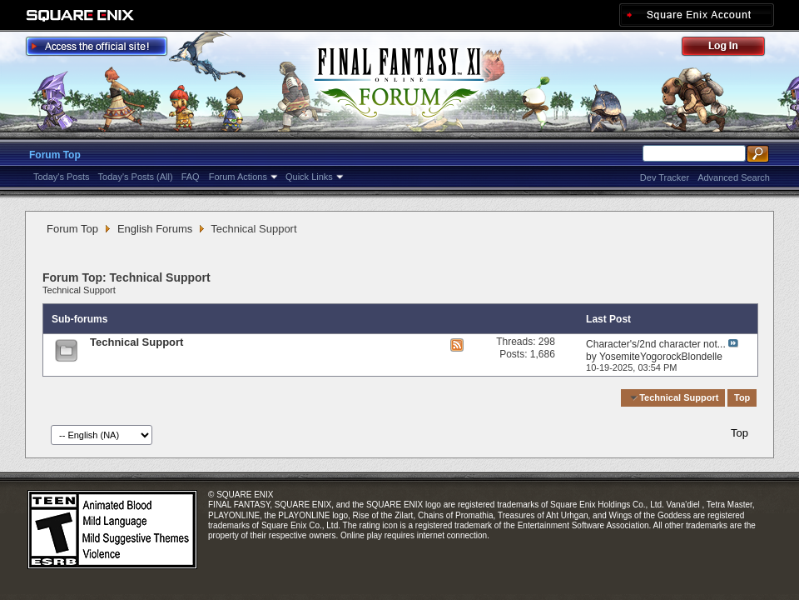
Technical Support (79, 290)
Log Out (731, 49)
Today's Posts (61, 177)
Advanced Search (733, 177)
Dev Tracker (664, 177)
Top (742, 397)
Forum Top (55, 155)
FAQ (190, 177)
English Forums (154, 228)
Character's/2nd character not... (656, 344)
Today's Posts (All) (135, 177)
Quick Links (309, 177)
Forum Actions (238, 177)
